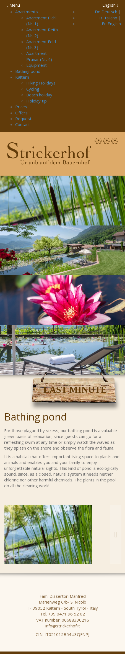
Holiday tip (36, 101)
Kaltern (22, 77)
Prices (21, 106)
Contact (22, 124)
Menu (13, 5)
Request (23, 118)
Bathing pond (27, 71)
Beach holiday (39, 95)
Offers (21, 113)
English (110, 5)
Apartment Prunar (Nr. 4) (39, 56)
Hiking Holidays (41, 83)
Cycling (32, 89)
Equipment (36, 65)
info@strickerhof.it (62, 626)
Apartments (26, 11)
